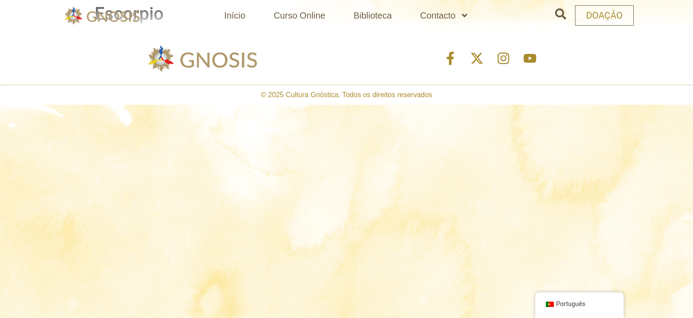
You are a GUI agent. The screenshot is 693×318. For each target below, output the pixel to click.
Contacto (444, 15)
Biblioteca (373, 15)
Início (234, 15)
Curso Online (299, 15)
